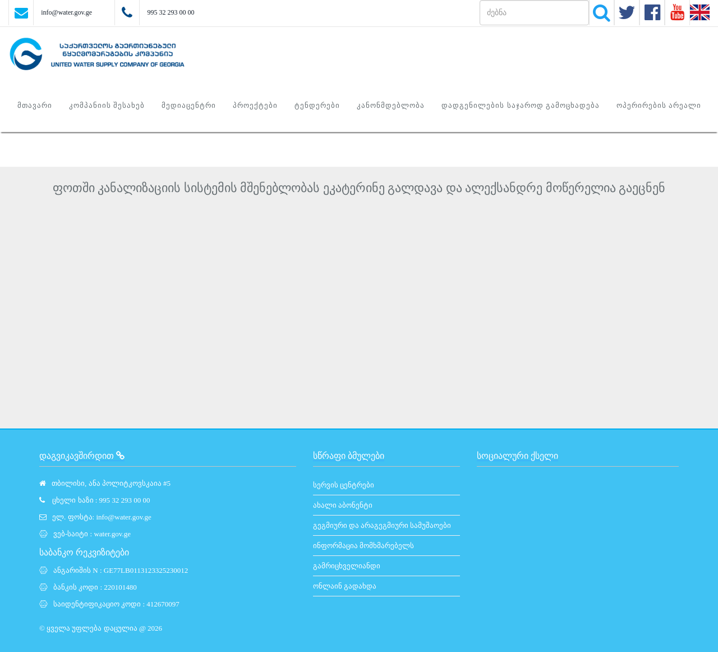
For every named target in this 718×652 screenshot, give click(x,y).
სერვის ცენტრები (343, 485)
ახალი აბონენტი (342, 505)
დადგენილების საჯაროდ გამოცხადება (520, 105)
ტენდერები (317, 105)
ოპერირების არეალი (658, 105)
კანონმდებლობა (391, 105)
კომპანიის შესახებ (107, 105)
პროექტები (255, 105)
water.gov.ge (112, 534)
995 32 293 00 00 (170, 12)
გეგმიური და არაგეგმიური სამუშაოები (382, 525)
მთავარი (34, 105)
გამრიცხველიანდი (346, 566)
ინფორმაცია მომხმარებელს (363, 545)
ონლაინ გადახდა (344, 586)
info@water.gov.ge (66, 12)
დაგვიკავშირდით (82, 455)
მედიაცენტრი (189, 105)
